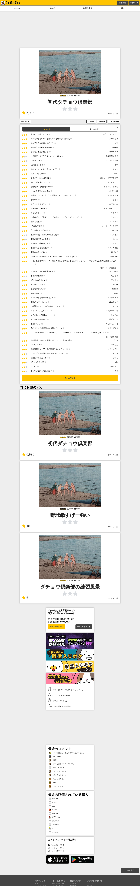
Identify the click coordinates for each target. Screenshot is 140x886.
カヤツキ (114, 230)
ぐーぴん (114, 345)
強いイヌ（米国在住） (109, 268)
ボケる (52, 8)
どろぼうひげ (112, 191)
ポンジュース (112, 298)
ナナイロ (114, 169)
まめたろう (113, 139)
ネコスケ (114, 213)
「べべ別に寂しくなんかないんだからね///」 (66, 753)
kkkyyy (115, 353)
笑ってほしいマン (111, 208)
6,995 (28, 113)
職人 (123, 8)
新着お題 (73, 883)
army (116, 293)
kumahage (54, 824)
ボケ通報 (91, 121)
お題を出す (87, 8)
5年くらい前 (113, 114)
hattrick (115, 289)
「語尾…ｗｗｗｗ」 (57, 767)
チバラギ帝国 (112, 248)
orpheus (115, 147)
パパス (115, 340)
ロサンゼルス (112, 328)
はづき (115, 200)
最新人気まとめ (58, 883)
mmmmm (54, 821)
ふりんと (114, 243)
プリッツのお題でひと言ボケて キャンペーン (70, 689)
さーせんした (112, 182)
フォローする (56, 848)
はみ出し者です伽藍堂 (109, 178)
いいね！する (56, 845)
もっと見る (70, 378)
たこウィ (114, 276)
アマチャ (114, 280)
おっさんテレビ (112, 324)
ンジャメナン (112, 349)
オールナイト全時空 (110, 226)
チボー (53, 802)
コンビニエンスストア (109, 134)
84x (116, 371)
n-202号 (53, 810)
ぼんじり (114, 306)
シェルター (113, 271)
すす (116, 165)
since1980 (114, 257)
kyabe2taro (114, 152)
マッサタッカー (112, 160)
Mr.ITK (115, 284)
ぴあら (115, 358)
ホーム (17, 8)
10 (26, 526)
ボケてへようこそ (83, 627)
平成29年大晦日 (112, 156)
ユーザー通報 (114, 121)
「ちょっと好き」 (57, 779)
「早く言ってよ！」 (57, 775)
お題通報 (101, 121)
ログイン (134, 3)
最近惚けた (113, 319)
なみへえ (114, 217)
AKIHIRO (114, 174)
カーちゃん (113, 366)
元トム (115, 239)
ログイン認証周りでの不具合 (70, 705)
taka (116, 362)
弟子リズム (54, 817)
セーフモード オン (56, 627)
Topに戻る (130, 870)
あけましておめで (111, 187)
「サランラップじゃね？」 (60, 771)
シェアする (25, 121)
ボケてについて (93, 883)
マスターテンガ (112, 311)
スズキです (113, 222)
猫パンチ (114, 252)
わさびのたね (112, 204)
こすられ (114, 315)
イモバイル (113, 235)
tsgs (52, 806)
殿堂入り (38, 883)
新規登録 (122, 3)
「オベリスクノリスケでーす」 (62, 764)
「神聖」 (53, 760)
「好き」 (53, 782)
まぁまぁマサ (112, 195)
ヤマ (116, 143)
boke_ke (53, 798)
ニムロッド (113, 302)
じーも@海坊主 (112, 337)
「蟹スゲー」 (55, 756)
